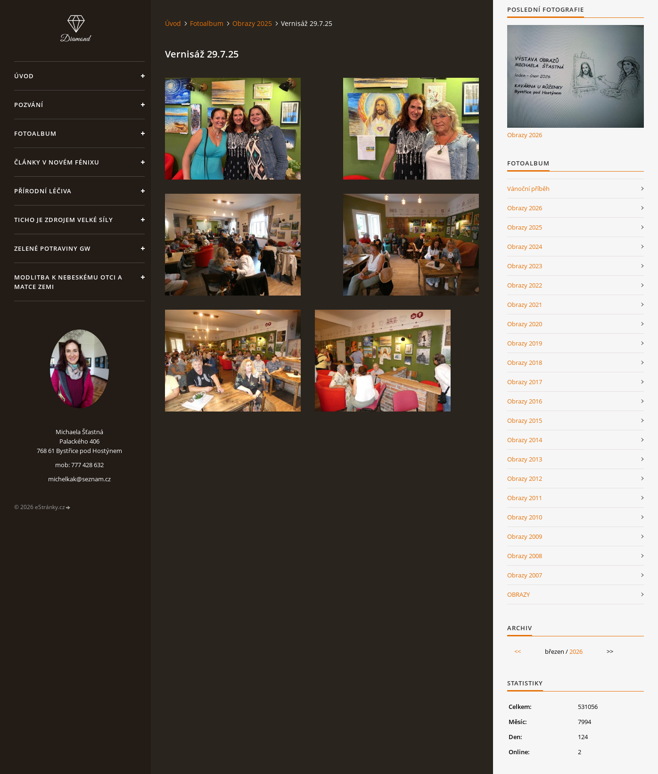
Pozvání (28, 104)
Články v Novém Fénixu (56, 162)
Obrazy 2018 (524, 362)
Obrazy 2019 (524, 343)
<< (517, 651)
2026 (576, 651)
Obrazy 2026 (524, 135)
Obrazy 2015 (524, 420)
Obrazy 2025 (252, 23)
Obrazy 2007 (524, 575)
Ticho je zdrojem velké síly (63, 219)
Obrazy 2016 (524, 401)
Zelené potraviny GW (52, 248)
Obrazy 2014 (524, 440)
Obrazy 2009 (524, 536)
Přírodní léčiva (43, 191)
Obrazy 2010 (524, 517)
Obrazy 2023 (524, 266)
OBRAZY (518, 594)
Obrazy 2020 (524, 324)
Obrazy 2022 (524, 285)
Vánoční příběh (528, 188)
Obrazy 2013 (524, 459)
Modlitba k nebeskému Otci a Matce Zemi (68, 282)
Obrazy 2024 (524, 246)
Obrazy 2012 (524, 478)
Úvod (24, 76)
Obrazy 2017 (524, 382)
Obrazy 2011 (524, 498)
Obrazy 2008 (524, 556)
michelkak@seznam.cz (79, 479)
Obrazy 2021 (524, 304)
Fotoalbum (35, 133)
